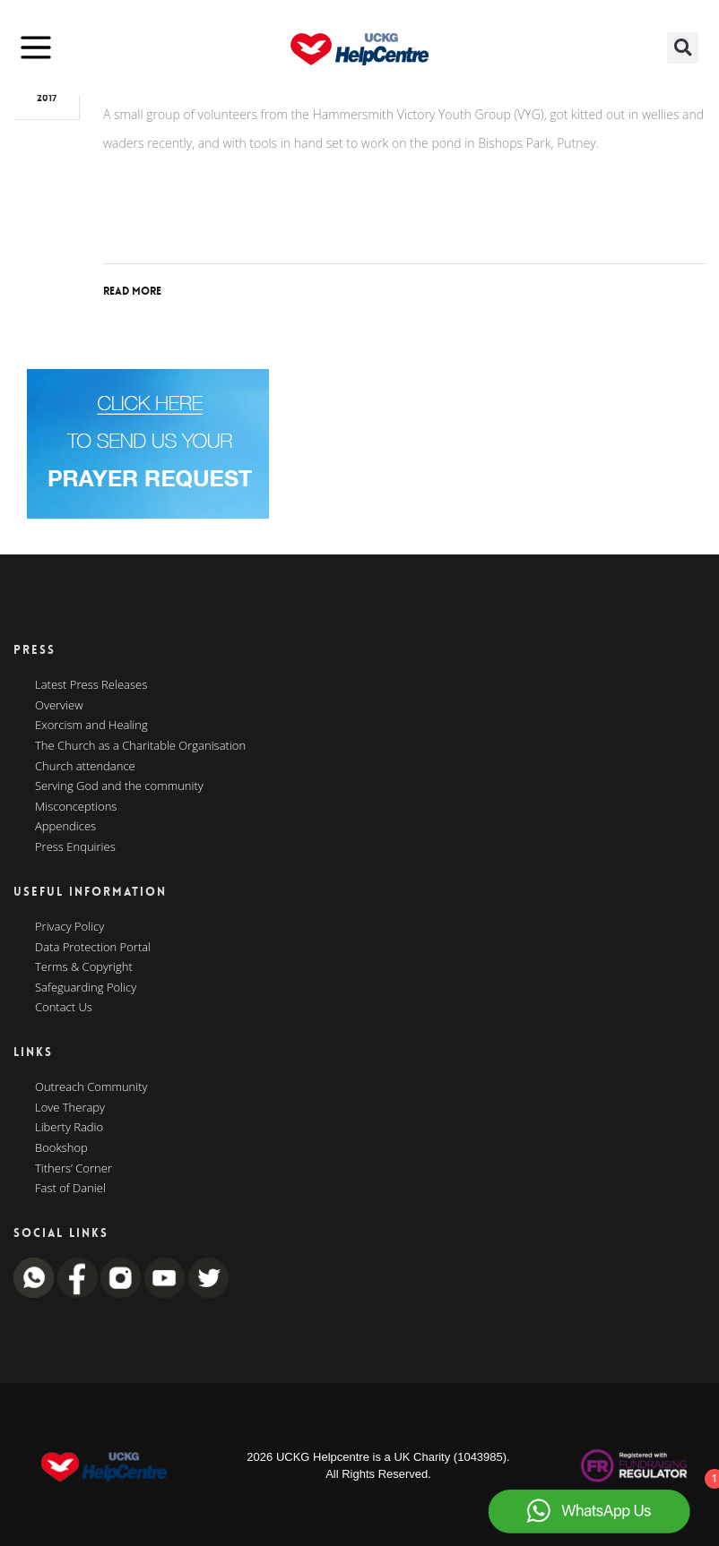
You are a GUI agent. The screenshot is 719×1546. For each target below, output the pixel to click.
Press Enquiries (75, 847)
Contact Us (63, 1008)
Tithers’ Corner (73, 1169)
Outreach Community (91, 1087)
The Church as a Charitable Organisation (140, 746)
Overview (59, 706)
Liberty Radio (69, 1128)
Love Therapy (70, 1108)
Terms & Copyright (84, 967)
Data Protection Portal (93, 947)
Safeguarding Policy (85, 988)
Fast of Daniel (70, 1188)
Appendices (65, 827)
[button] (682, 48)
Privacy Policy (69, 927)
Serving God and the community (119, 786)
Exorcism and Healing (91, 725)
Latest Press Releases (91, 685)
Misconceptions (76, 807)
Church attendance (85, 767)
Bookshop (61, 1148)
